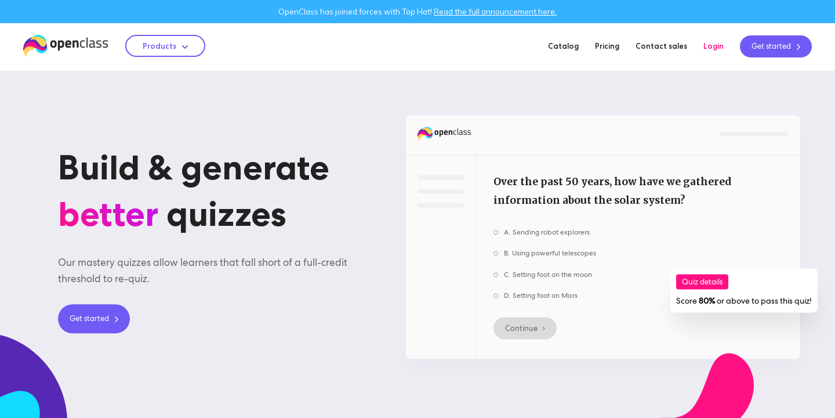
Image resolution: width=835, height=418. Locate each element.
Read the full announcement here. (495, 11)
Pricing (607, 46)
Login (713, 46)
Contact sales (661, 46)
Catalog (563, 46)
